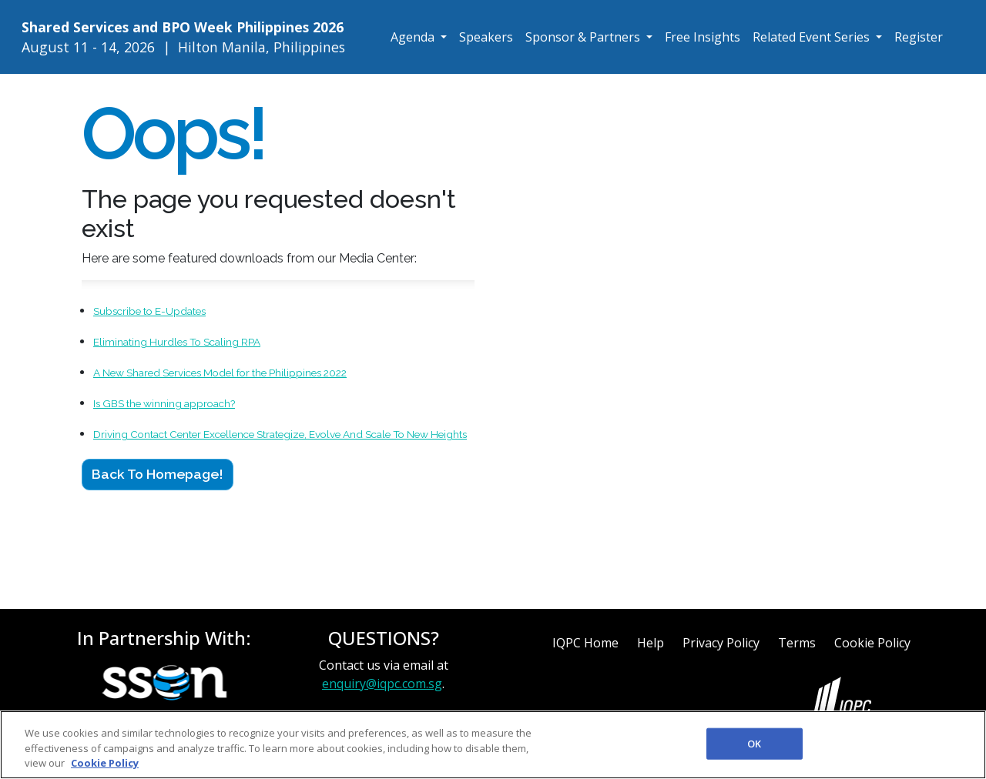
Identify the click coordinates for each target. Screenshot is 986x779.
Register (918, 36)
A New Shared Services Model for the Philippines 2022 (220, 372)
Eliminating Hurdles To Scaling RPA (176, 342)
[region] (493, 744)
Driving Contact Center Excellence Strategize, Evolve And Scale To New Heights (280, 434)
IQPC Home (585, 642)
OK (754, 743)
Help (650, 642)
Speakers (486, 36)
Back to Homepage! (157, 474)
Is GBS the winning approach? (164, 403)
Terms (797, 642)
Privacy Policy (721, 642)
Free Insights (702, 36)
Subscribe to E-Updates (149, 311)
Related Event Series (813, 36)
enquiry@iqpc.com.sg (382, 683)
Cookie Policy (872, 642)
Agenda (414, 36)
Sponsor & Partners (584, 36)
